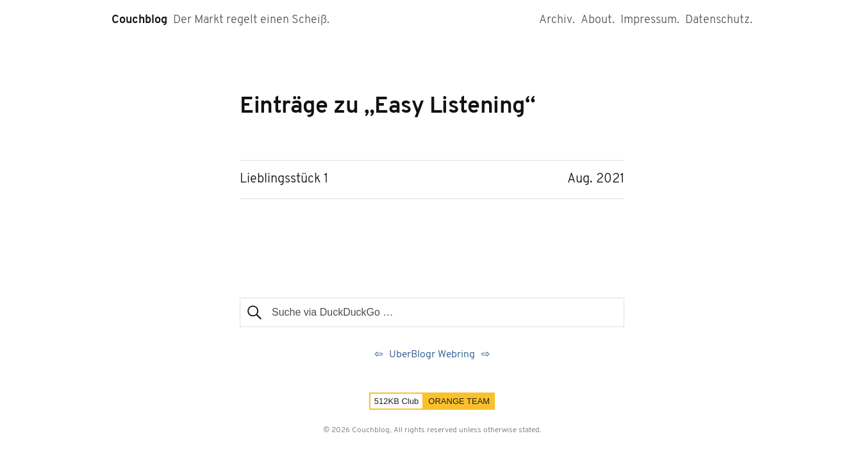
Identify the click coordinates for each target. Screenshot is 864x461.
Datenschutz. (718, 20)
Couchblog (139, 20)
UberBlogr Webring (432, 355)
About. (598, 20)
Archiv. (557, 20)
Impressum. (649, 20)
